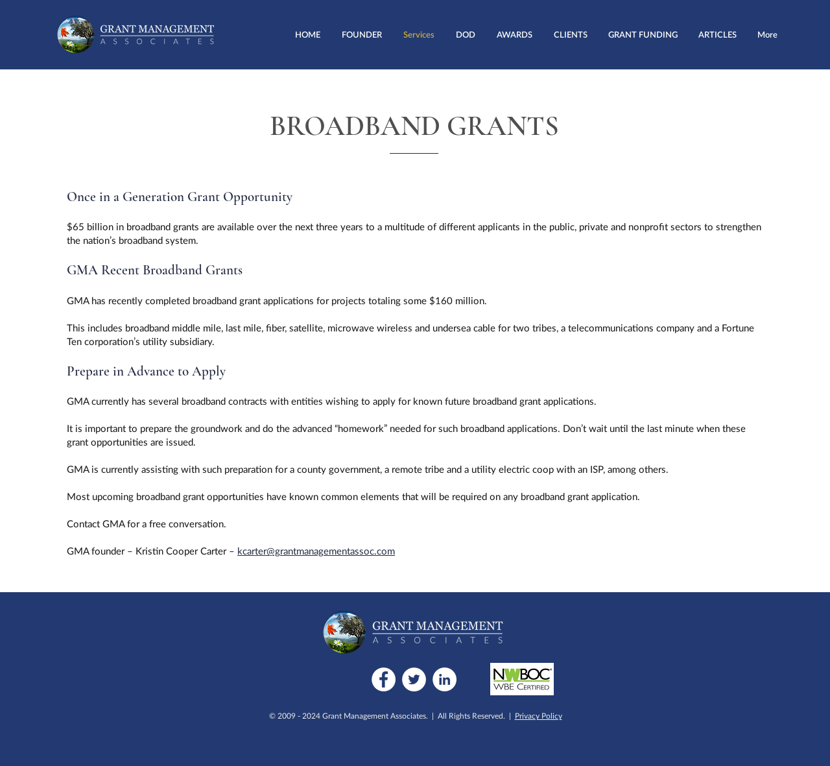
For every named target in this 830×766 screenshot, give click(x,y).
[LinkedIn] (444, 679)
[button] (465, 34)
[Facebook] (384, 679)
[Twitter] (414, 679)
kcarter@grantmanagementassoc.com (316, 551)
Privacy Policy (538, 716)
